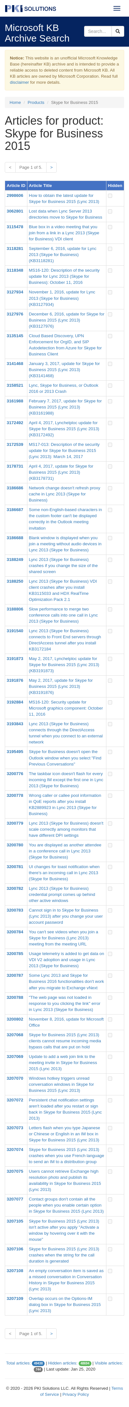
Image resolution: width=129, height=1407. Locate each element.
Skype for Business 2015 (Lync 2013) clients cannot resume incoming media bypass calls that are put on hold (65, 1040)
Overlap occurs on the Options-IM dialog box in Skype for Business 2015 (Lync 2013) (65, 1304)
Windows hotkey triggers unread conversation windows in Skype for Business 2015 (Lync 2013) (61, 1084)
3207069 (15, 1056)
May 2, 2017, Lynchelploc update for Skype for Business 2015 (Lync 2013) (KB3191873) (64, 664)
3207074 (15, 1149)
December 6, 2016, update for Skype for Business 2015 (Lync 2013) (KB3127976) (66, 320)
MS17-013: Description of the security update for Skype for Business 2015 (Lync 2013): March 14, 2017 (64, 450)
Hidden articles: (62, 1363)
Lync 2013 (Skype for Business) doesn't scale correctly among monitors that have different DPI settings (66, 829)
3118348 (15, 270)
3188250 (15, 581)
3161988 (15, 401)
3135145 (15, 335)
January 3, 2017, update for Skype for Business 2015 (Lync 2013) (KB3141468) (64, 369)
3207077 (15, 1199)
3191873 (15, 658)
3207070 (15, 1078)
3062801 (15, 211)
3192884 (15, 702)
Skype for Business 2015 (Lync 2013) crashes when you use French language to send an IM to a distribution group (66, 1155)
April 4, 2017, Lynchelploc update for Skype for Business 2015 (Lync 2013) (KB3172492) (64, 428)
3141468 (15, 363)
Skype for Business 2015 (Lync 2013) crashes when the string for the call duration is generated (64, 1255)
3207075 (15, 1171)
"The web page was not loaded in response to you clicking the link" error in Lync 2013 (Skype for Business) (65, 1003)
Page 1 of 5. (30, 167)
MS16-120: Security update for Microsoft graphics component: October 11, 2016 (66, 708)
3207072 (15, 1100)
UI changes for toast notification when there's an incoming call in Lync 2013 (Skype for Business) (64, 872)
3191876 (15, 680)
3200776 (15, 773)
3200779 (15, 823)
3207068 (15, 1034)
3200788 (15, 997)
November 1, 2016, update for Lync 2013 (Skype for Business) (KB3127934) (62, 298)
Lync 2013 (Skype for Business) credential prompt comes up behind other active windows (62, 894)
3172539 (15, 444)
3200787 (15, 975)
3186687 (15, 509)
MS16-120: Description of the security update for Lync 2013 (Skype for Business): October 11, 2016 (64, 276)
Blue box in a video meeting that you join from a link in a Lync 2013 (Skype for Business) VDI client (64, 232)
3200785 (15, 953)
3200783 (15, 910)
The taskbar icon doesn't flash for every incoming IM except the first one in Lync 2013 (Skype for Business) (66, 779)
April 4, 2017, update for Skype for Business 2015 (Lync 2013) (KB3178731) (61, 472)
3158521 (15, 385)
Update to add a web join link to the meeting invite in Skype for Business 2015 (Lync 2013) (63, 1062)
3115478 (15, 226)
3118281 (15, 248)
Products (36, 102)
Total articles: (18, 1363)
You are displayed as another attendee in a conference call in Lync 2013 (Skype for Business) (65, 851)
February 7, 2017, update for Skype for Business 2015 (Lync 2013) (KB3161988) (65, 407)
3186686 (15, 488)
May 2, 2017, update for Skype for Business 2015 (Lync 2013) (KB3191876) (61, 686)
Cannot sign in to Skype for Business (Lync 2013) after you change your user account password (66, 916)
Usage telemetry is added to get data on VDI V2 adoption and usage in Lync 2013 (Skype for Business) (66, 959)
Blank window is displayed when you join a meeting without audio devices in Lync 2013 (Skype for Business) (65, 543)
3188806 (15, 609)
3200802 (15, 1019)
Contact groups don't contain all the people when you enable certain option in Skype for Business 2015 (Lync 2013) (66, 1205)
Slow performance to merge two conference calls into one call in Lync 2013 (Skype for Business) (63, 615)
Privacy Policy (75, 1394)
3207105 (15, 1221)
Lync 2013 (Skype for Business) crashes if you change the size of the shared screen (63, 565)
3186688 (15, 537)
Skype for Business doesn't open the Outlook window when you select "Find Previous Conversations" (65, 757)
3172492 (15, 422)
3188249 (15, 559)
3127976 (15, 314)
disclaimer (19, 82)
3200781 (15, 866)
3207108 (15, 1270)
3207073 (15, 1127)
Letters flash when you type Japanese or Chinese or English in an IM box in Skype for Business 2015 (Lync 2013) (64, 1133)
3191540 (15, 630)
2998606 (15, 195)
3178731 (15, 466)
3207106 (15, 1249)
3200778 (15, 795)
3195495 (15, 751)
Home (15, 102)
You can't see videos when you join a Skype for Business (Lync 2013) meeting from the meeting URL (63, 937)
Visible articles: (109, 1363)
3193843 (15, 723)
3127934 (15, 292)
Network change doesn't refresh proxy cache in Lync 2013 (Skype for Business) (64, 494)
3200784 (15, 931)
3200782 (15, 888)
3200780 (15, 845)
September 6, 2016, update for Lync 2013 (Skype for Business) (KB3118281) (63, 254)
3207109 (15, 1298)
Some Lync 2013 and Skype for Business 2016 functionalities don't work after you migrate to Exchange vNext (66, 981)
